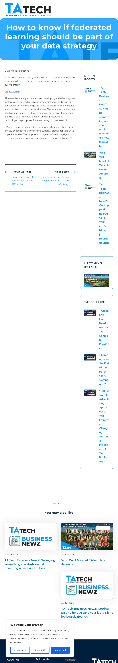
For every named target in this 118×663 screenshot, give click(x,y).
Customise (20, 650)
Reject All (40, 650)
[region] (40, 638)
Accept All (60, 650)
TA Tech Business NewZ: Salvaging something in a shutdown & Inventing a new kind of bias (104, 117)
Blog (43, 528)
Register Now (12, 91)
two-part (13, 113)
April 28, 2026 (11, 554)
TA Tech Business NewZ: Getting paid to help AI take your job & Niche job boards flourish (104, 213)
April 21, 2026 (67, 603)
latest (49, 528)
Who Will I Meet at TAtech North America (104, 165)
